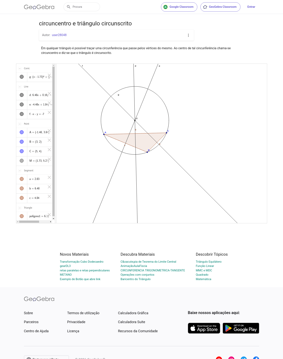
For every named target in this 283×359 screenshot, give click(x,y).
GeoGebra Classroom (220, 7)
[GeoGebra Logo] (39, 7)
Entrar (251, 7)
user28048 (59, 35)
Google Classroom (178, 7)
